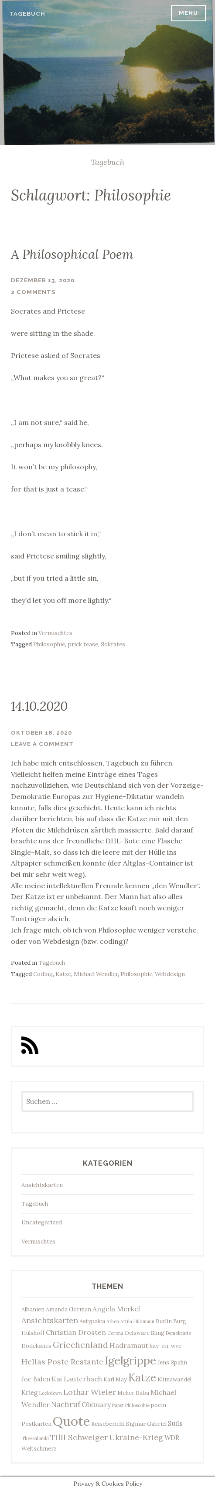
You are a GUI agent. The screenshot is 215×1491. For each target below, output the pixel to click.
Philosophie (49, 644)
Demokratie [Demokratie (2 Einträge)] (178, 1333)
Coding (43, 974)
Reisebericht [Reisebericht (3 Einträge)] (108, 1423)
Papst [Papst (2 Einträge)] (118, 1405)
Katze (63, 974)
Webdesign (170, 974)
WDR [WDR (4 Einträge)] (171, 1438)
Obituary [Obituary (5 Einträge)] (96, 1404)
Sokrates (113, 644)
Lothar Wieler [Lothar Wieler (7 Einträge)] (89, 1392)
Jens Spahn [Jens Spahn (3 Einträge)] (172, 1362)
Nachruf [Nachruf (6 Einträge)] (65, 1404)
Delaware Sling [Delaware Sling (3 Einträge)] (144, 1332)
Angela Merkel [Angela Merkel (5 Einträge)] (116, 1308)
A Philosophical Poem (72, 254)
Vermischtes (55, 633)
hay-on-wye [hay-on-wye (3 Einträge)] (165, 1345)
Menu (188, 13)
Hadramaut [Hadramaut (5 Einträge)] (128, 1345)
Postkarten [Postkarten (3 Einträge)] (36, 1423)
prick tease (83, 644)
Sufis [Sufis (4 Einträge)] (175, 1423)
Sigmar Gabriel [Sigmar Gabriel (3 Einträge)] (146, 1423)
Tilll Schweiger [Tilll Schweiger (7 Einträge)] (79, 1437)
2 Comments (33, 292)
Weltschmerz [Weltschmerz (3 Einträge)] (39, 1448)
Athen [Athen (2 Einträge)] (112, 1321)
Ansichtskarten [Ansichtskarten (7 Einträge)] (49, 1320)
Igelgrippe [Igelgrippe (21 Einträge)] (130, 1360)
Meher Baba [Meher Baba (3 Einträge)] (133, 1392)
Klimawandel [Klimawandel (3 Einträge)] (174, 1379)
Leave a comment (42, 744)
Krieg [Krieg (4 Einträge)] (29, 1392)
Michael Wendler (96, 974)
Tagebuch (27, 13)
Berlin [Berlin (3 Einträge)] (164, 1320)
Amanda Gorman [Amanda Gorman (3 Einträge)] (68, 1309)
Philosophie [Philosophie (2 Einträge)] (137, 1405)
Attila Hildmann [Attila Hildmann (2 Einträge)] (137, 1321)
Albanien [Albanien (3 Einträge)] (32, 1309)
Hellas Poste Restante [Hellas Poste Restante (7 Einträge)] (62, 1362)
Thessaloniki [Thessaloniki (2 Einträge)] (35, 1438)
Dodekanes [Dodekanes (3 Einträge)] (36, 1345)
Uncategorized (41, 1222)
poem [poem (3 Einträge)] (158, 1404)
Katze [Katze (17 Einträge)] (142, 1377)
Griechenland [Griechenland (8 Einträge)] (80, 1345)
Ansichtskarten (42, 1185)
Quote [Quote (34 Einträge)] (71, 1421)
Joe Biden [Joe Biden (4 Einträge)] (35, 1379)
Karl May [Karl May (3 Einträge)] (115, 1379)
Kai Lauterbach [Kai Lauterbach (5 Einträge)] (76, 1378)
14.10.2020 (39, 706)
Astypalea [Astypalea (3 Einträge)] (92, 1320)
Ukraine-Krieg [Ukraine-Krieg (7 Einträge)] (136, 1437)
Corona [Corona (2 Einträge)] (115, 1333)
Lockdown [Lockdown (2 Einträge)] (50, 1393)
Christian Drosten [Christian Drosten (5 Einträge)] (76, 1332)
